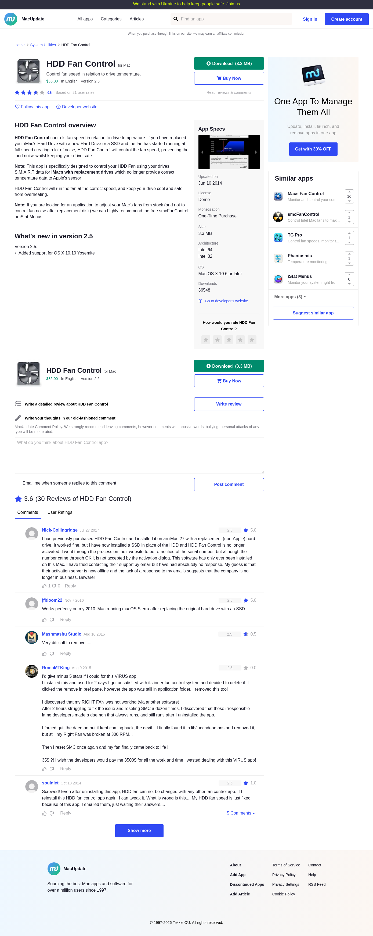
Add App (238, 874)
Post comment (229, 484)
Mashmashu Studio (62, 634)
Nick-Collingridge (60, 530)
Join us (233, 4)
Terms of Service (286, 865)
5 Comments (241, 813)
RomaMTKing (56, 667)
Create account (346, 19)
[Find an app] (175, 19)
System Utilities (43, 44)
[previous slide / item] (202, 152)
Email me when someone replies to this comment (69, 483)
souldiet (50, 783)
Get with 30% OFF (313, 149)
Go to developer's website (223, 301)
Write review (229, 404)
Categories (111, 19)
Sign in (310, 19)
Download (229, 63)
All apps (85, 19)
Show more (139, 830)
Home (20, 44)
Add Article (240, 894)
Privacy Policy (284, 874)
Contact (314, 865)
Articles (137, 19)
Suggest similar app (313, 313)
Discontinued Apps (247, 884)
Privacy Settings (285, 884)
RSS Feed (317, 884)
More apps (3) (288, 297)
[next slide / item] (256, 152)
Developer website (76, 107)
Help (312, 874)
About (235, 865)
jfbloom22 (52, 600)
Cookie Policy (283, 894)
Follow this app (32, 107)
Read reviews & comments (229, 92)
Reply (70, 586)
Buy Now (229, 78)
